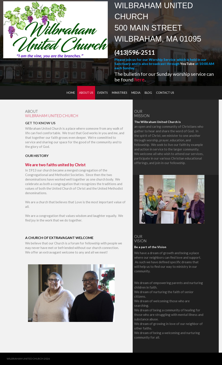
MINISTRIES (119, 92)
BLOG (148, 92)
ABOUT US (86, 92)
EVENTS (102, 92)
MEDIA (135, 92)
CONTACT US (165, 92)
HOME (71, 92)
